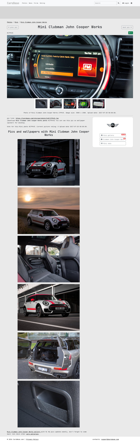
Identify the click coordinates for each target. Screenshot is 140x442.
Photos (24, 3)
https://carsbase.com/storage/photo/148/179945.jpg (37, 118)
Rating (42, 3)
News (30, 3)
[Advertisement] (65, 12)
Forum (36, 3)
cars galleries (32, 434)
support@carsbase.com (110, 439)
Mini (16, 22)
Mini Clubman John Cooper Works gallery (24, 432)
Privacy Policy (32, 439)
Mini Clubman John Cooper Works (34, 22)
